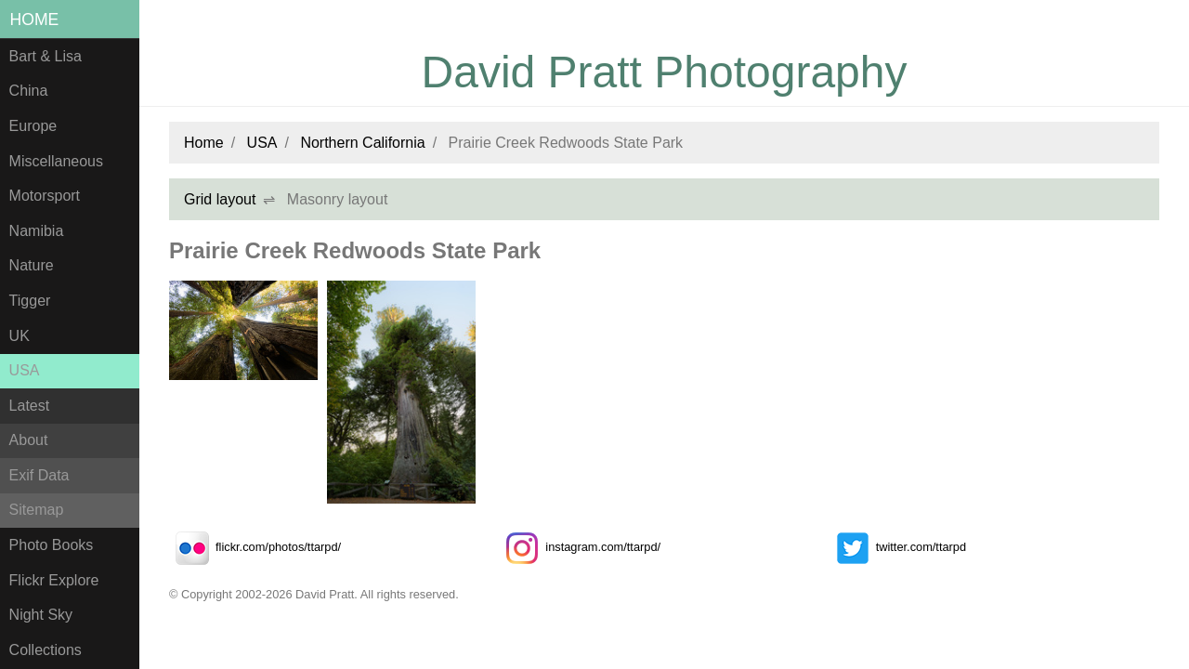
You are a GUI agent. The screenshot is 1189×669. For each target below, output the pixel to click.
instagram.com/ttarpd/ (579, 547)
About (28, 440)
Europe (33, 126)
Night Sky (40, 615)
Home (34, 19)
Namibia (36, 231)
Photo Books (51, 545)
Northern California (362, 143)
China (28, 90)
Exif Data (39, 475)
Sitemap (36, 510)
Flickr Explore (54, 580)
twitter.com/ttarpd (898, 547)
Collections (45, 650)
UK (19, 336)
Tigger (30, 300)
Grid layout (219, 199)
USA (24, 370)
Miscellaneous (56, 161)
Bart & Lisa (45, 56)
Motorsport (44, 195)
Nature (31, 265)
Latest (29, 405)
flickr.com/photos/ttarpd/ (255, 547)
